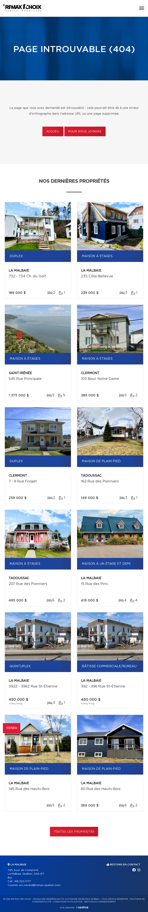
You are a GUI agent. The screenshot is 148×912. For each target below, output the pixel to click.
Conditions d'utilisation (67, 902)
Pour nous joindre (85, 131)
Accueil (53, 131)
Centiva (82, 907)
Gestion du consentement (100, 902)
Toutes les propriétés (74, 831)
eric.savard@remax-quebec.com (40, 885)
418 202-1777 (22, 881)
